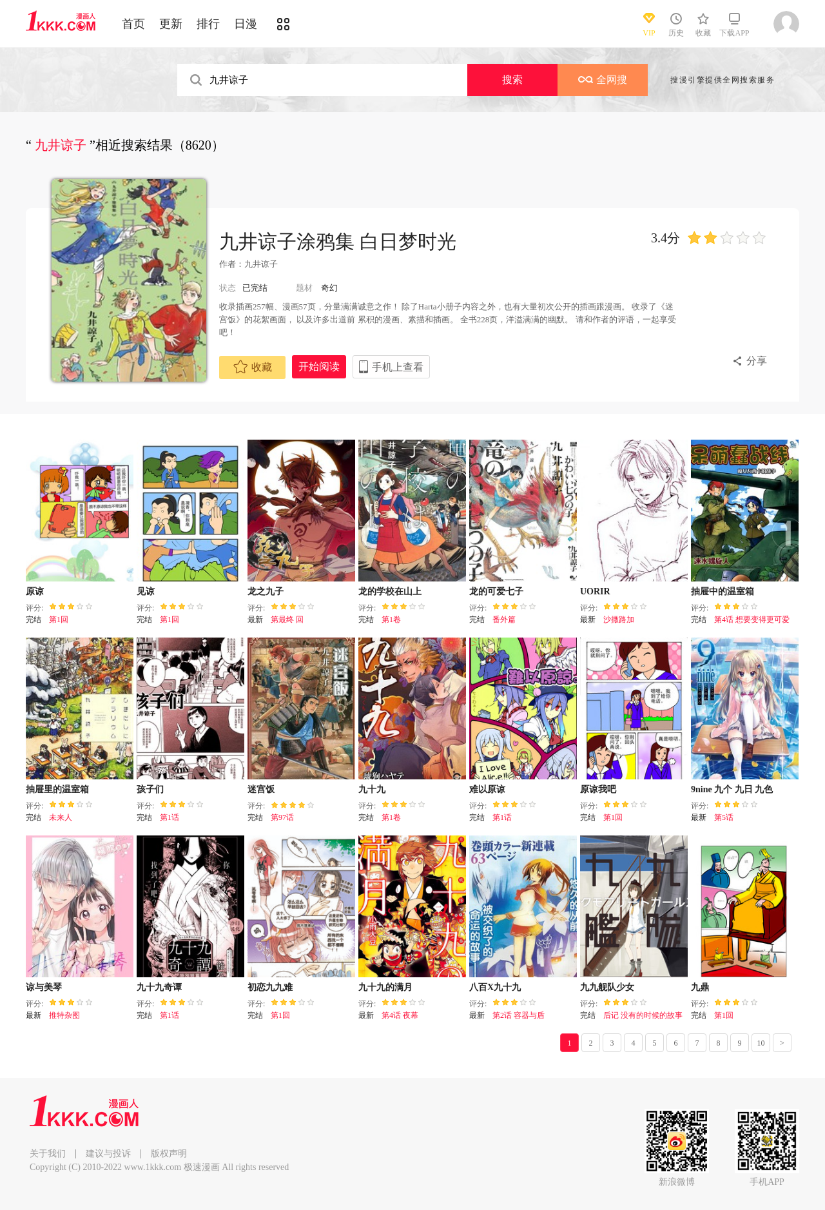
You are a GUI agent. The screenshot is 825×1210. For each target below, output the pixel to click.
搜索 (512, 79)
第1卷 (391, 619)
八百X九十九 (495, 987)
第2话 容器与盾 (518, 1015)
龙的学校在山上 (390, 591)
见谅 (146, 591)
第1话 (169, 817)
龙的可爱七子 (496, 591)
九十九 (371, 789)
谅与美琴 (44, 987)
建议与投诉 (108, 1153)
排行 (208, 23)
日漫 (245, 23)
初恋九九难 (270, 987)
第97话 (282, 817)
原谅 (35, 591)
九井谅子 (261, 264)
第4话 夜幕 (400, 1015)
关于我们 (48, 1153)
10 (761, 1043)
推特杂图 (64, 1015)
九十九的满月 (385, 987)
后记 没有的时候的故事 (643, 1015)
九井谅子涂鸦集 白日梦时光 (337, 241)
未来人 (60, 817)
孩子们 (150, 789)
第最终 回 (287, 619)
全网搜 (602, 79)
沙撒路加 (618, 619)
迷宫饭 (261, 789)
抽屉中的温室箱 (722, 591)
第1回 (58, 619)
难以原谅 (487, 789)
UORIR (595, 591)
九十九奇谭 (159, 987)
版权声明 (169, 1153)
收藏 (252, 367)
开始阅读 (319, 366)
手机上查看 (397, 367)
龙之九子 (266, 591)
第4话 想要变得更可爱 (752, 619)
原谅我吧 (598, 789)
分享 (756, 360)
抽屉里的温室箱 (57, 789)
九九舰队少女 (607, 987)
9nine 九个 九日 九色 (732, 789)
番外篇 (504, 619)
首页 (133, 23)
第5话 (723, 817)
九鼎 (700, 987)
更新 (170, 23)
